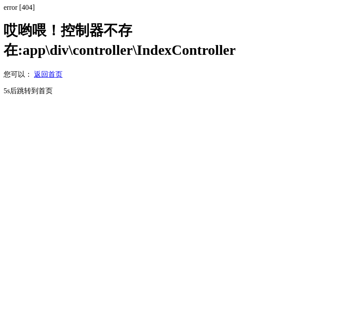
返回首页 (48, 74)
